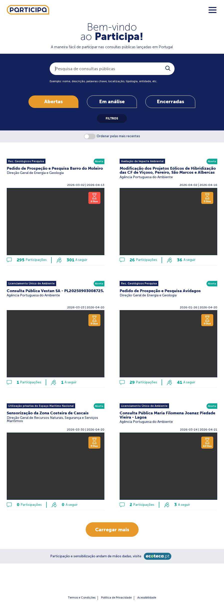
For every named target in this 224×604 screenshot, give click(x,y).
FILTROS (112, 118)
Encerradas (170, 101)
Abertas (53, 101)
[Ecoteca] (157, 556)
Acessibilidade (146, 597)
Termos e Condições (81, 597)
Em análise (112, 101)
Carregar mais (112, 529)
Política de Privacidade (116, 597)
